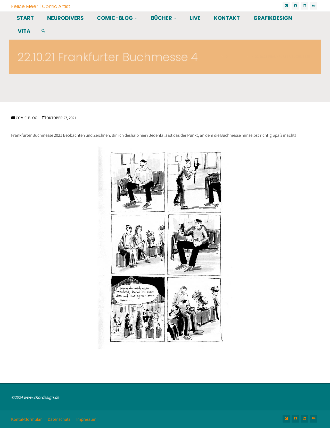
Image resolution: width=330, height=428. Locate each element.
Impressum (86, 419)
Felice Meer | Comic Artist (40, 6)
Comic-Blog (26, 117)
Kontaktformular (26, 419)
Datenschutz (59, 419)
